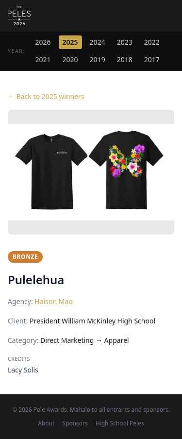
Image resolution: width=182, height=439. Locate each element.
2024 (97, 42)
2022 (152, 42)
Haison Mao (53, 301)
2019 (97, 59)
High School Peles (120, 423)
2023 (124, 42)
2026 (43, 42)
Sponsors (74, 423)
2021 (43, 59)
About (46, 423)
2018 (124, 59)
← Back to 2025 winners (46, 96)
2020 (70, 59)
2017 (152, 59)
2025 (70, 42)
